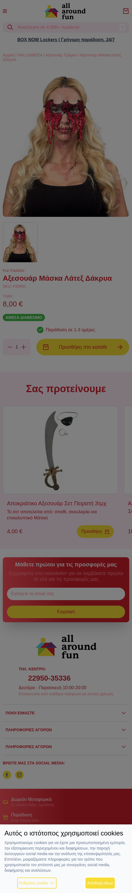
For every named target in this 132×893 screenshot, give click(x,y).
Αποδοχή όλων (100, 883)
